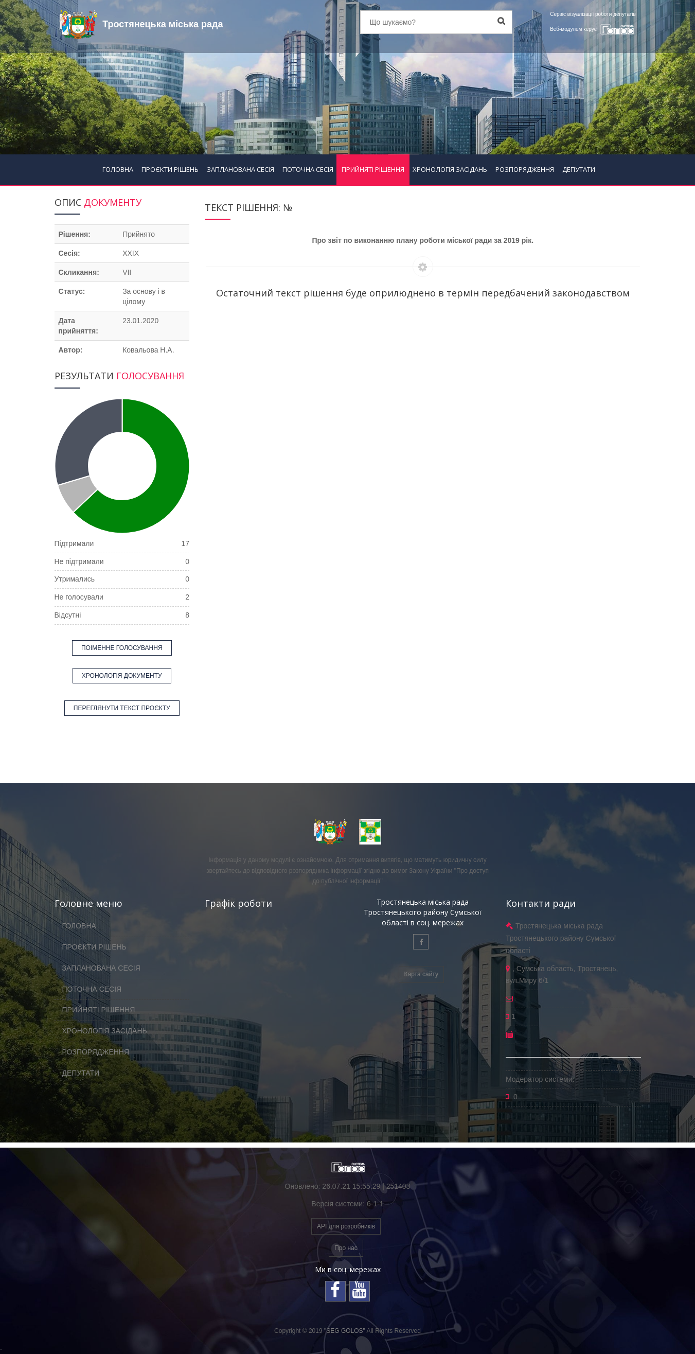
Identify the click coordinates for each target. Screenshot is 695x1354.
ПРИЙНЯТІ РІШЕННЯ (373, 169)
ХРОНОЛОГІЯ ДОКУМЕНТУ (122, 675)
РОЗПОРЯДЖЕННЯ (524, 169)
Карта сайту (421, 974)
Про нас (346, 1248)
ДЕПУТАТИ (578, 169)
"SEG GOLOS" (344, 1330)
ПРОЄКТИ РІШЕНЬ (170, 169)
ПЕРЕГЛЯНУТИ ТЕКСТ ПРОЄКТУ (122, 708)
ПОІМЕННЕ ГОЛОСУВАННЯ (122, 648)
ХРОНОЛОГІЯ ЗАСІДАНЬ (450, 169)
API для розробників (346, 1226)
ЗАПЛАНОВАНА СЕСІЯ (240, 169)
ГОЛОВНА (117, 169)
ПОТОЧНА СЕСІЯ (307, 169)
